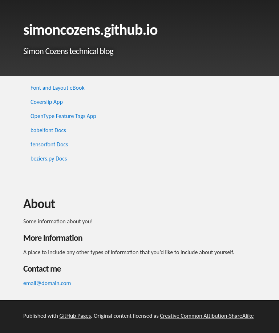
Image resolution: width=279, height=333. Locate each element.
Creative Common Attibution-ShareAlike (207, 315)
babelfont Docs (48, 130)
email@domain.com (47, 283)
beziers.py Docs (49, 158)
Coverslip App (47, 101)
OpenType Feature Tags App (63, 116)
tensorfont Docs (49, 144)
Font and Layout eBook (58, 87)
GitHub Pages (75, 315)
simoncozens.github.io (90, 29)
